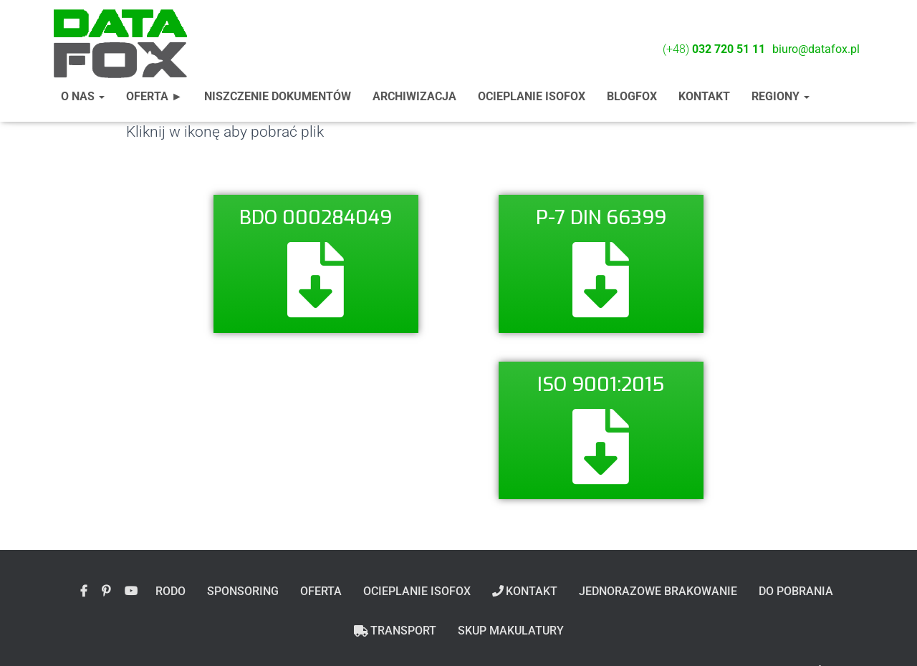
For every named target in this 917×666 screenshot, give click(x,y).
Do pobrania (796, 591)
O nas (83, 96)
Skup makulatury (511, 630)
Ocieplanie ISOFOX (531, 96)
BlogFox (632, 96)
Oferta (321, 591)
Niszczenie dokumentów (277, 96)
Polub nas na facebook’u (84, 591)
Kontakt (704, 96)
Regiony (781, 96)
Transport (395, 630)
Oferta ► (154, 96)
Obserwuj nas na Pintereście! (106, 591)
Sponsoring (243, 591)
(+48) (714, 49)
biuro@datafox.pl (816, 49)
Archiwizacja (414, 96)
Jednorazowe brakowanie (658, 591)
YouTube (131, 591)
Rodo (170, 591)
